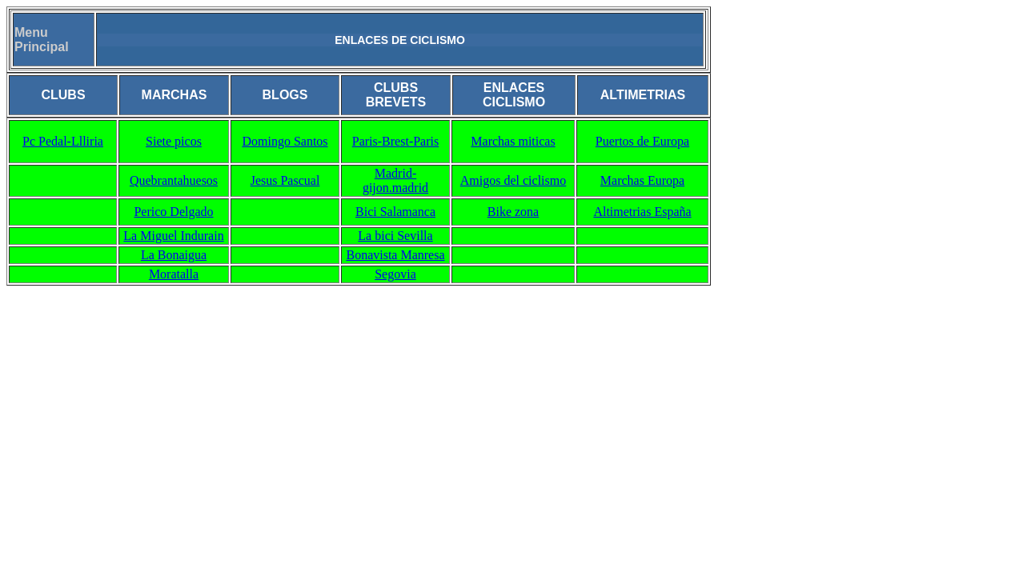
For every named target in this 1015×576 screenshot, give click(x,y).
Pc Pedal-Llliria (62, 141)
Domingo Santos (284, 141)
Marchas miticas (513, 141)
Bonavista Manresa (395, 255)
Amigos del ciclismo (513, 180)
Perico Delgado (173, 211)
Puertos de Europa (642, 141)
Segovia (395, 274)
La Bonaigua (174, 255)
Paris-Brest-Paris (395, 141)
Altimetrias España (642, 211)
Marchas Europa (642, 180)
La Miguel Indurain (173, 235)
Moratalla (174, 274)
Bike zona (513, 211)
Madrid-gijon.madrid (395, 180)
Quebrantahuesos (174, 180)
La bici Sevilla (395, 235)
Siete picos (174, 141)
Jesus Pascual (285, 180)
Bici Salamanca (395, 211)
